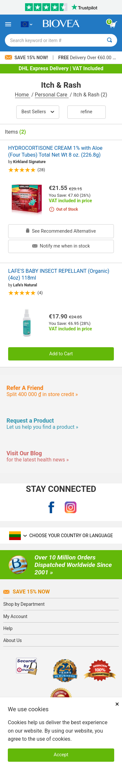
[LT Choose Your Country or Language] (26, 24)
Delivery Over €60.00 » (86, 57)
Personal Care (52, 95)
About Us (12, 640)
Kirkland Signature (29, 162)
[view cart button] (113, 24)
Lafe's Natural (25, 285)
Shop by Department (24, 604)
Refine (86, 112)
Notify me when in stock (61, 246)
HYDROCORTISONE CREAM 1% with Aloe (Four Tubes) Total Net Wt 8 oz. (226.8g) (55, 151)
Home (22, 95)
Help (8, 628)
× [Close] (117, 704)
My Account (15, 616)
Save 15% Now (26, 592)
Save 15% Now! (27, 57)
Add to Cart (61, 354)
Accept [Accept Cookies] (61, 755)
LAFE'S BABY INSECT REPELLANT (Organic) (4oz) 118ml (58, 274)
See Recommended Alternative (61, 231)
